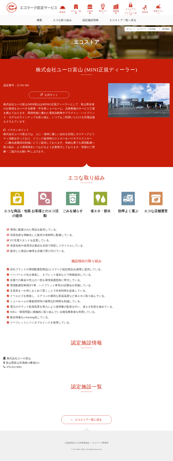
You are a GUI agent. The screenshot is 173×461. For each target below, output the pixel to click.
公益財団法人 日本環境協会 (77, 443)
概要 (39, 20)
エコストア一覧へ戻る (122, 20)
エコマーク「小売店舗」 (147, 29)
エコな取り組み (62, 20)
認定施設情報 (90, 20)
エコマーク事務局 (100, 443)
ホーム (129, 29)
